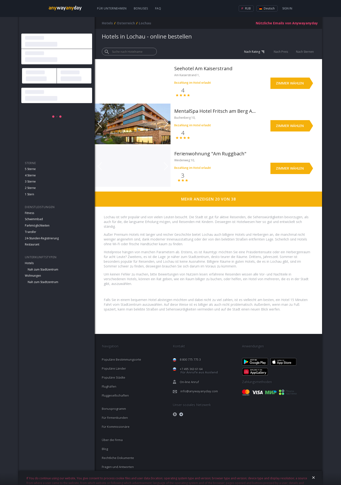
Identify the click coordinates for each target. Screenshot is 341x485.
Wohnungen (33, 276)
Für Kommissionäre (116, 426)
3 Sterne (30, 181)
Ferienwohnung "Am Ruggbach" (210, 153)
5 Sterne (30, 169)
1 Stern (29, 194)
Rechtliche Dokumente (118, 458)
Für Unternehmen (112, 8)
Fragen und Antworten (118, 467)
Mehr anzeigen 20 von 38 (208, 199)
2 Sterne (30, 188)
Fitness (29, 213)
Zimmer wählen (290, 83)
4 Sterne (30, 175)
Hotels (29, 263)
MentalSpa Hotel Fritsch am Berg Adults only (215, 111)
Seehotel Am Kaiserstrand (203, 68)
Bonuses (141, 8)
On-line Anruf (189, 382)
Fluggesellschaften (115, 395)
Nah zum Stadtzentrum (43, 269)
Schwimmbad (34, 219)
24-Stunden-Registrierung (42, 238)
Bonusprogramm (114, 408)
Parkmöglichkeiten (37, 225)
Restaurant (32, 244)
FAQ (158, 8)
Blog (105, 449)
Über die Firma (112, 440)
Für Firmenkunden (115, 417)
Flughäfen (109, 386)
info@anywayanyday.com (199, 391)
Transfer (30, 232)
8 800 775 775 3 (190, 359)
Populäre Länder (114, 368)
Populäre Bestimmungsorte (121, 359)
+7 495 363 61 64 (199, 371)
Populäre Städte (113, 377)
